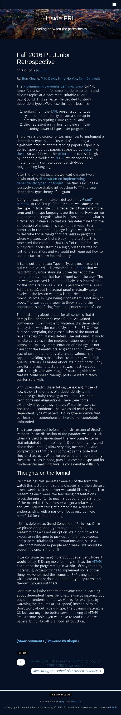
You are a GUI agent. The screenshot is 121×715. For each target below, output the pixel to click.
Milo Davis (48, 78)
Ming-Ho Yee (67, 78)
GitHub (113, 707)
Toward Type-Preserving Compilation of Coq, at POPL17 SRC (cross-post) (64, 663)
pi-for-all (64, 154)
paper (81, 268)
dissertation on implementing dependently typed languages (51, 181)
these (21, 154)
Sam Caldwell (89, 78)
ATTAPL (97, 562)
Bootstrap (76, 701)
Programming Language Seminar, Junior (53, 86)
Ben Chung (30, 78)
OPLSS (60, 158)
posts (87, 149)
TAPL (54, 111)
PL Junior (43, 71)
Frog (61, 701)
